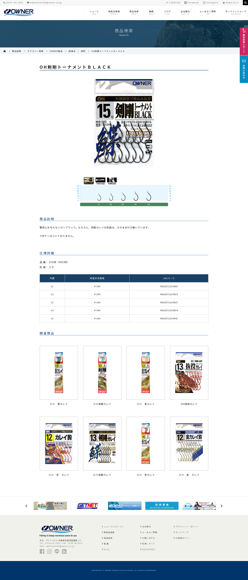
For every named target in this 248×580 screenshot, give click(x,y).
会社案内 (146, 526)
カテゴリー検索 (35, 51)
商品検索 (16, 51)
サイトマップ (182, 532)
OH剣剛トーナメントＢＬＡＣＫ (108, 51)
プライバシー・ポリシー (187, 526)
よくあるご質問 (149, 532)
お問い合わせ (148, 538)
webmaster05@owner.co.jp (44, 2)
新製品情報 (109, 532)
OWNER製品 (56, 51)
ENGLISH (176, 2)
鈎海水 (72, 51)
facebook (191, 2)
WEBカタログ (230, 2)
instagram (211, 2)
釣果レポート (148, 543)
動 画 (106, 543)
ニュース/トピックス (114, 526)
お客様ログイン (183, 538)
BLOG (107, 549)
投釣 (83, 51)
